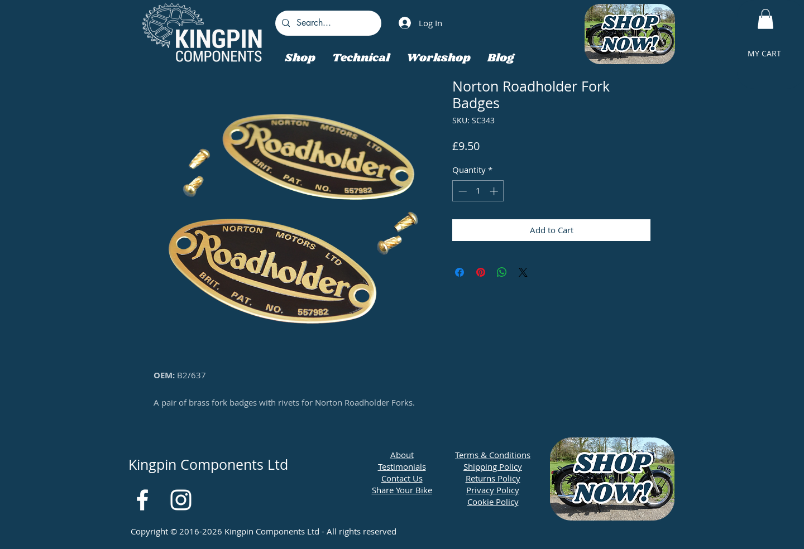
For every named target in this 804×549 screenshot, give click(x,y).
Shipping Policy (492, 466)
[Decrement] (461, 191)
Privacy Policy (492, 489)
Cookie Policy (493, 501)
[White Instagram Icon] (181, 500)
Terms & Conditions (492, 454)
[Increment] (494, 191)
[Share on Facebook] (459, 272)
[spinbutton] (478, 191)
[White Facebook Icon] (142, 500)
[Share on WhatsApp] (502, 272)
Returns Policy (493, 478)
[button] (765, 19)
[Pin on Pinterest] (480, 272)
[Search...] (327, 23)
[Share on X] (523, 272)
